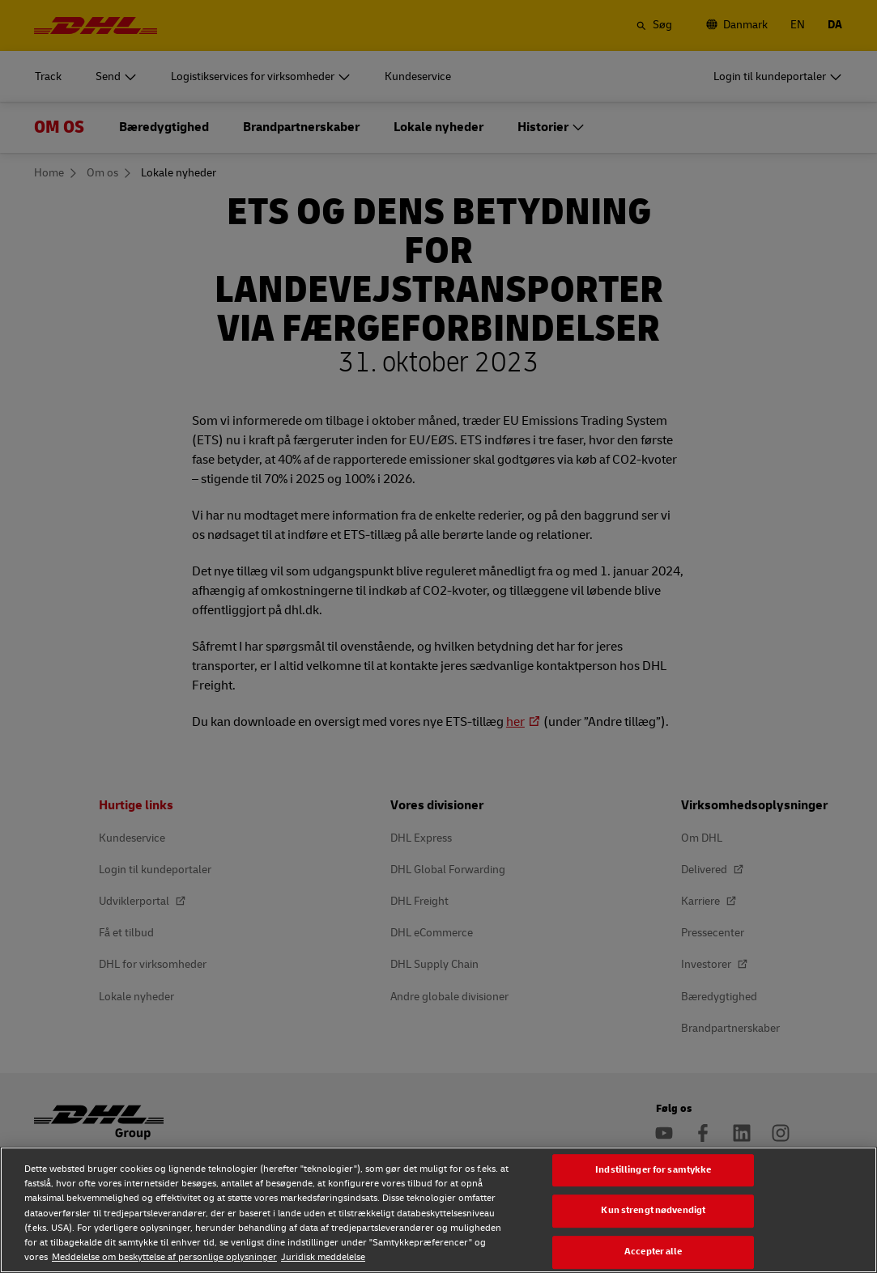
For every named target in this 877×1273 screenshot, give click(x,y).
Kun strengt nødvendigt (653, 1211)
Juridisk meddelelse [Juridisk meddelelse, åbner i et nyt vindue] (323, 1257)
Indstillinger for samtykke (653, 1170)
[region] (438, 1210)
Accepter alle (653, 1251)
